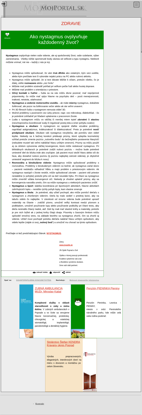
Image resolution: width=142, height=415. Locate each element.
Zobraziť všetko (42, 272)
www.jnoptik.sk (66, 245)
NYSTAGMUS (54, 233)
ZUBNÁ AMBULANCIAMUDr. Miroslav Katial (49, 290)
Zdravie (71, 23)
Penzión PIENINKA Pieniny (103, 288)
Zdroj (61, 242)
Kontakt (39, 404)
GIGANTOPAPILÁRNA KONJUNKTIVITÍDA (33, 280)
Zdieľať (68, 272)
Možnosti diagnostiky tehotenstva (84, 280)
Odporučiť (56, 272)
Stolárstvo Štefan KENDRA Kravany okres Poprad (63, 344)
